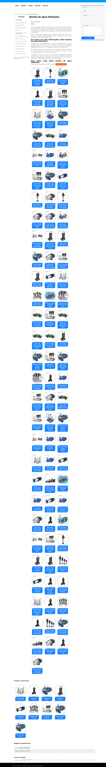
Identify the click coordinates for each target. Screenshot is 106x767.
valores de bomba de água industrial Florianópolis (37, 386)
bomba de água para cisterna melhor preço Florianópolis (37, 125)
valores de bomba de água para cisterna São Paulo (37, 547)
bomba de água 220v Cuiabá (51, 466)
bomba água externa (34, 693)
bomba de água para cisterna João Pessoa (50, 386)
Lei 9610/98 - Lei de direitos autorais (20, 755)
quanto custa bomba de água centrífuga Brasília (64, 225)
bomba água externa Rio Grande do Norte (51, 165)
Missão (30, 5)
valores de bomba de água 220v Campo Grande (37, 665)
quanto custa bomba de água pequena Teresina (50, 225)
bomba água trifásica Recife (37, 506)
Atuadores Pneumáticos (18, 20)
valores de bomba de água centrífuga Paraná (64, 507)
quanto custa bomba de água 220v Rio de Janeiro (64, 366)
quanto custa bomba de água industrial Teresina (37, 184)
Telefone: (84, 16)
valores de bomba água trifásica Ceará (50, 646)
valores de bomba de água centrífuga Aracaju (64, 447)
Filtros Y (17, 30)
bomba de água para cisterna (21, 693)
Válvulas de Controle (21, 41)
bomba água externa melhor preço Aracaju (37, 626)
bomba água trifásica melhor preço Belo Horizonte (37, 83)
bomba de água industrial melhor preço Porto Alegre (51, 547)
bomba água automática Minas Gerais (50, 324)
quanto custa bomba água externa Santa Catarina (64, 185)
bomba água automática (48, 712)
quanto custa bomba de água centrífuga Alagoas (64, 165)
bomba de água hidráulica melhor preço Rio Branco (64, 547)
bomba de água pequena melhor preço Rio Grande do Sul (51, 487)
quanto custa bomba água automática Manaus (51, 427)
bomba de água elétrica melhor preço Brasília (37, 467)
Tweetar (33, 24)
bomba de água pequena (21, 712)
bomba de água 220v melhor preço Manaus (37, 103)
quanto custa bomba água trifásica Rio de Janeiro (64, 325)
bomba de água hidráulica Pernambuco (37, 586)
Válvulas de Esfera (20, 43)
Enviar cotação (88, 38)
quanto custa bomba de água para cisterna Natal (51, 566)
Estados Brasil (27, 742)
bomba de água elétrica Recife (37, 264)
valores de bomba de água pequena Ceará (37, 165)
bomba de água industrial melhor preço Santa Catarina (37, 406)
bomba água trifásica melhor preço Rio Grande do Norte (51, 245)
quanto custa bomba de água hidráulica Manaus (64, 405)
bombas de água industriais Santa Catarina (64, 566)
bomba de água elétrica (48, 693)
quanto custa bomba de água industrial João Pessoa (64, 104)
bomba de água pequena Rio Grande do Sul (51, 507)
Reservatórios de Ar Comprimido (21, 33)
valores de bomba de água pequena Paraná (37, 447)
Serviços (37, 5)
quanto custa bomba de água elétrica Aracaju (37, 527)
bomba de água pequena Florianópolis (51, 285)
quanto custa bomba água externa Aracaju (37, 486)
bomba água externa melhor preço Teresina (51, 527)
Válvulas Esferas (20, 46)
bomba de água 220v (21, 730)
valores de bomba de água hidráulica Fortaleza (64, 426)
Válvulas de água (20, 38)
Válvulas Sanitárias (20, 53)
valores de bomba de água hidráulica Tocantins (37, 366)
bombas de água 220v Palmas (64, 243)
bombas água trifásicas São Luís (37, 204)
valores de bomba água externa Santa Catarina (37, 324)
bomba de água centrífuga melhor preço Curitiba (64, 626)
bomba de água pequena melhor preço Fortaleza (37, 646)
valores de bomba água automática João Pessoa (64, 265)
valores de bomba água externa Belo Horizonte (50, 345)
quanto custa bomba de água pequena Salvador (50, 265)
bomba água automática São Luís (51, 366)
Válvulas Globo (19, 51)
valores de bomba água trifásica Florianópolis (50, 205)
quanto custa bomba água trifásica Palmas (51, 145)
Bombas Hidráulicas (20, 27)
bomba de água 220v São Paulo (64, 385)
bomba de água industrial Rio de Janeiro (64, 605)
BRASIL (21, 742)
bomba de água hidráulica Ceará (64, 466)
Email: (84, 12)
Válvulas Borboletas (21, 36)
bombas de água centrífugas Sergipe (51, 304)
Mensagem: (84, 30)
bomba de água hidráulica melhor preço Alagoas (64, 205)
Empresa (23, 5)
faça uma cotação (61, 64)
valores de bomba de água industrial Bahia (64, 304)
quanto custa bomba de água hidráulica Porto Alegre (37, 346)
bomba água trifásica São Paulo (50, 446)
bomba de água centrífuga (62, 712)
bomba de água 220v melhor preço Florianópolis (50, 586)
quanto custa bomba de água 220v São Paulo (37, 145)
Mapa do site (40, 760)
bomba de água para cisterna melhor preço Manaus (37, 606)
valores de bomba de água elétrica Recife (50, 605)
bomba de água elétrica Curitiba (64, 123)
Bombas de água (19, 25)
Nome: (84, 7)
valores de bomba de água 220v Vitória (37, 225)
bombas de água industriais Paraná (50, 625)
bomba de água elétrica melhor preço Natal (64, 285)
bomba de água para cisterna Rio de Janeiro (64, 586)
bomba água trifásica (62, 693)
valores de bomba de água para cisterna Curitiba (37, 244)
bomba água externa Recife (64, 144)
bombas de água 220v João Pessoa (37, 284)
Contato (45, 5)
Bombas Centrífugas (20, 22)
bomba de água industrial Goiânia (37, 303)
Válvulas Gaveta (19, 48)
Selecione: (17, 742)
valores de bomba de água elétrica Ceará (64, 646)
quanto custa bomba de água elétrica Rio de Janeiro (51, 406)
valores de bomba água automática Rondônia (37, 426)
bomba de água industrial (34, 712)
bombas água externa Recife (64, 344)
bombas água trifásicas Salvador (50, 81)
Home (17, 5)
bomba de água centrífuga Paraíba (64, 81)
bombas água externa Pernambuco (37, 566)
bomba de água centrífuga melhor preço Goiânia (50, 184)
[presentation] (92, 21)
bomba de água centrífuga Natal (64, 526)
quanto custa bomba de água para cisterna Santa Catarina (51, 104)
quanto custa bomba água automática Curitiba (51, 125)
